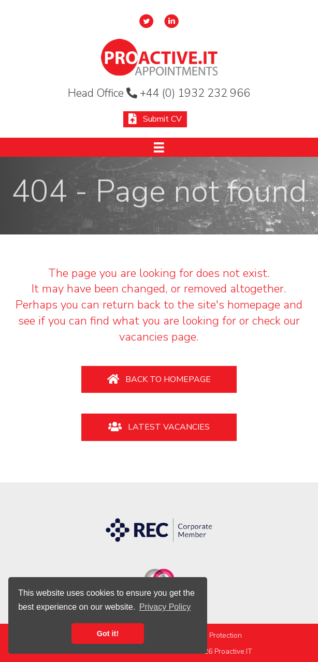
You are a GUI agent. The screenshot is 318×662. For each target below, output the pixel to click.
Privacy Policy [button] (165, 606)
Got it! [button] (108, 633)
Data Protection (217, 635)
